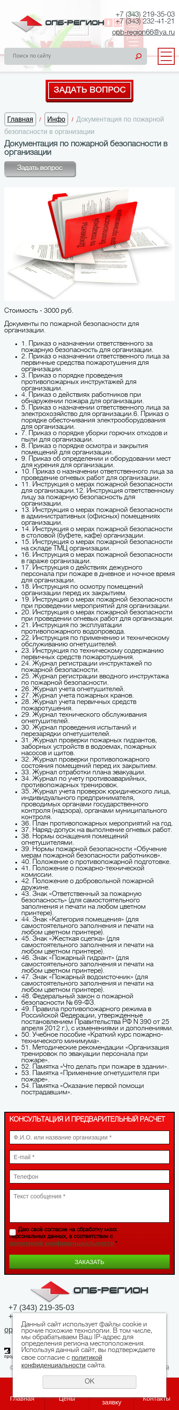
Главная (20, 119)
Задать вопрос (90, 90)
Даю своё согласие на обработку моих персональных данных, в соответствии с (63, 1236)
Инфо (56, 119)
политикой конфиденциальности (61, 1243)
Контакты (156, 1398)
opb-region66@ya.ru (143, 32)
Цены (67, 1398)
